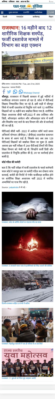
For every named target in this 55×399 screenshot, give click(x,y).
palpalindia (13, 187)
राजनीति (26, 12)
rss (51, 1)
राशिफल (12, 1)
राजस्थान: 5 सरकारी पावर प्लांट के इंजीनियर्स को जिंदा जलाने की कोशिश (27, 266)
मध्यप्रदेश (19, 16)
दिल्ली (5, 16)
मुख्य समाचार (13, 12)
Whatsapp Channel (29, 93)
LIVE (51, 12)
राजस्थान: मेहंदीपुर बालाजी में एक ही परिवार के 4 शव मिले (22, 344)
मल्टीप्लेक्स (38, 12)
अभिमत (5, 1)
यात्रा (18, 1)
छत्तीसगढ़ (36, 16)
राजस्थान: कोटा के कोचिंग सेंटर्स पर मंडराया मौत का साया (21, 222)
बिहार (51, 16)
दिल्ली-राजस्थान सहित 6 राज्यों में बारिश (16, 303)
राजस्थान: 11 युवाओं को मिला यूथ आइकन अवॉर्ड (19, 378)
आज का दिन (25, 1)
